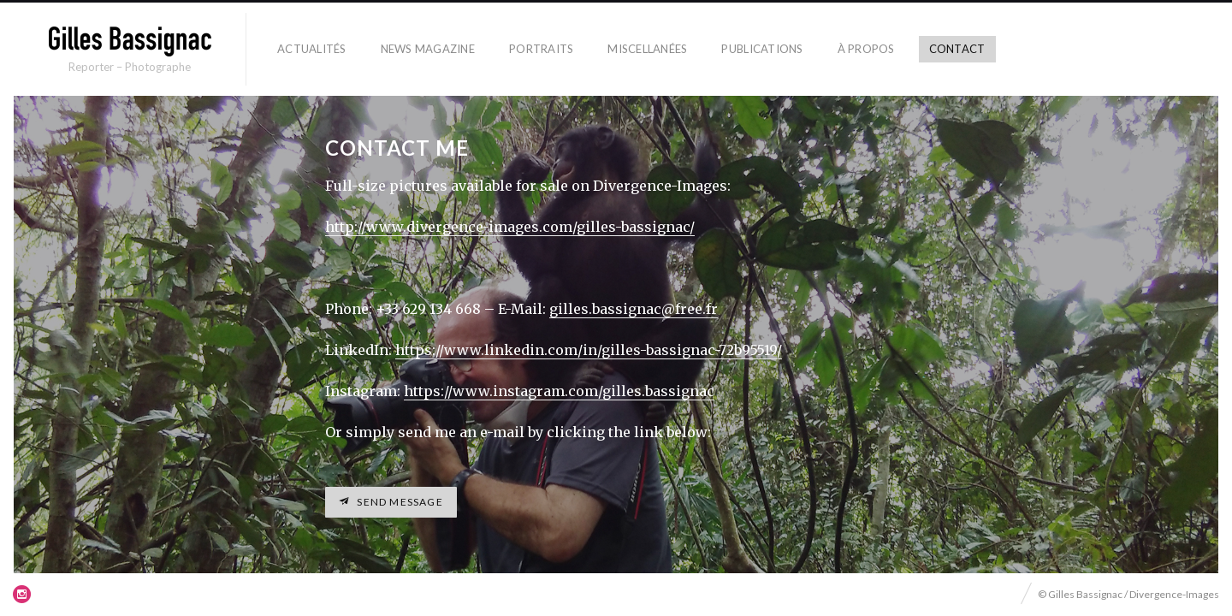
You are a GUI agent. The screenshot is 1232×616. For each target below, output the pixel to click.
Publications (762, 49)
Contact (957, 49)
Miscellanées (647, 49)
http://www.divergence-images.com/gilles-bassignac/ (510, 226)
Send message (398, 501)
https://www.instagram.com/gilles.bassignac (559, 391)
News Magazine (428, 49)
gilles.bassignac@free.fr (633, 308)
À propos (866, 49)
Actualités (311, 49)
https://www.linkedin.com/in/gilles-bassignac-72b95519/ (588, 349)
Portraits (541, 49)
